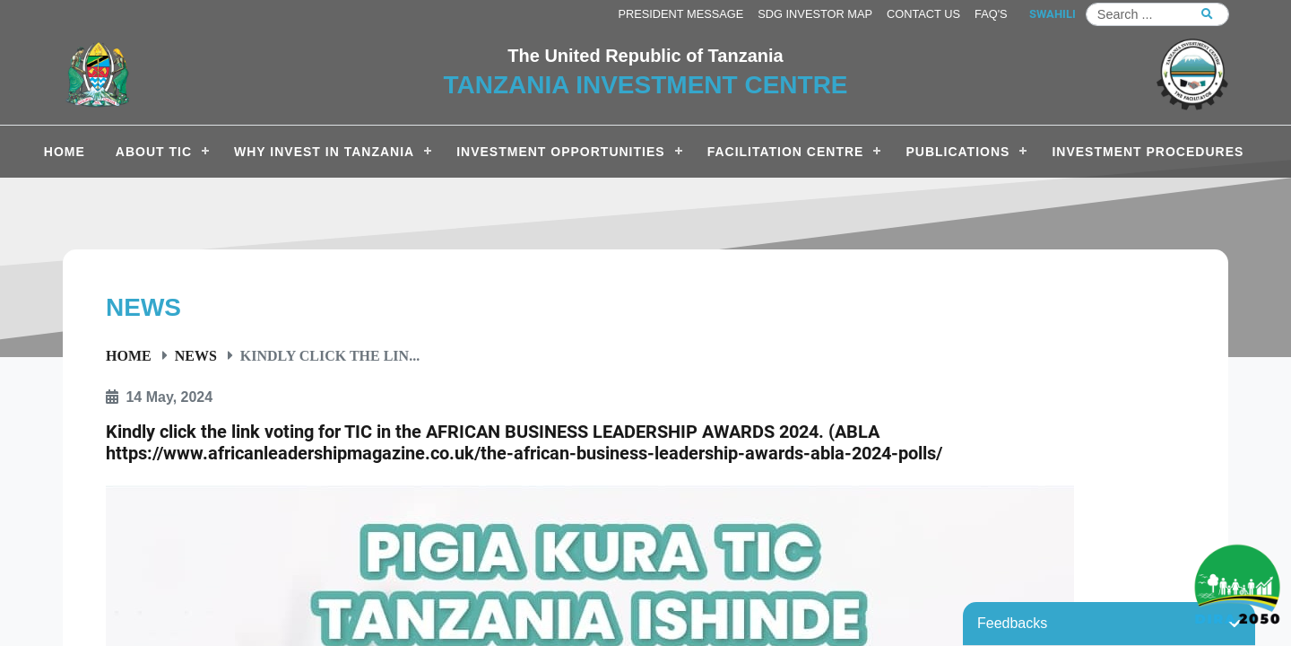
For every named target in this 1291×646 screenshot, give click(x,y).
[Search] (1157, 14)
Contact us (923, 14)
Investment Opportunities (560, 151)
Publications (957, 151)
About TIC (154, 151)
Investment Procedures (1147, 151)
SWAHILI (1052, 14)
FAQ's (991, 14)
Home (129, 355)
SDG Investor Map (815, 14)
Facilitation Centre (785, 151)
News (196, 355)
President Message (680, 14)
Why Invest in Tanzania (324, 151)
